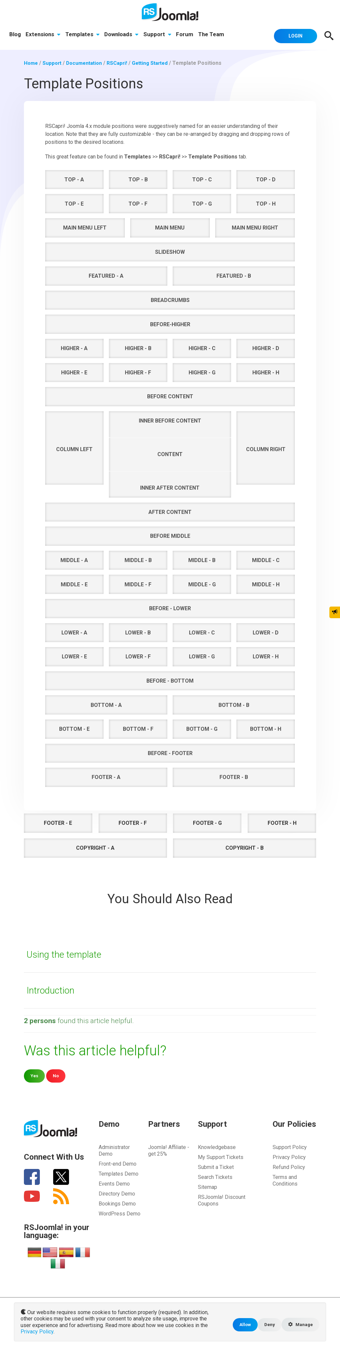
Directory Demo (117, 1193)
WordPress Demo (119, 1213)
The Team (214, 35)
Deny (267, 1325)
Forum (187, 35)
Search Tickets (215, 1177)
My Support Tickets (220, 1157)
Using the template (66, 954)
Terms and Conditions (285, 1180)
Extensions (43, 35)
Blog (15, 35)
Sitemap (207, 1187)
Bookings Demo (117, 1203)
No (56, 1075)
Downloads (123, 35)
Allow (242, 1325)
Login (292, 35)
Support (159, 35)
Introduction (52, 989)
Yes (35, 1075)
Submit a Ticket (216, 1167)
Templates (83, 35)
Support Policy (290, 1147)
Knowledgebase (217, 1147)
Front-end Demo (117, 1163)
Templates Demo (118, 1173)
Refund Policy (289, 1167)
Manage (299, 1325)
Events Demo (114, 1183)
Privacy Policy (289, 1157)
